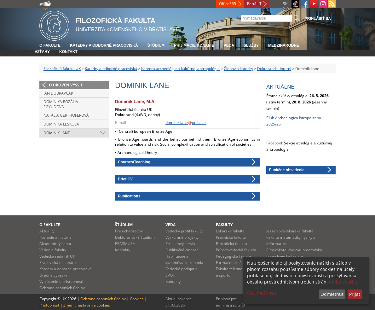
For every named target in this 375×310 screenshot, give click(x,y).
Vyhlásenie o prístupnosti (61, 281)
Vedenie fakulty (52, 250)
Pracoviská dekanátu (57, 262)
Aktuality (47, 231)
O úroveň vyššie (66, 85)
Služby (251, 45)
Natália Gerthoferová (66, 115)
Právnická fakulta (231, 237)
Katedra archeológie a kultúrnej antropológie (180, 68)
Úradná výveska (53, 275)
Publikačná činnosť (181, 250)
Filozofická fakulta (231, 243)
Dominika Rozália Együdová (60, 104)
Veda (229, 45)
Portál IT (254, 3)
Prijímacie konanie (194, 45)
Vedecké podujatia (181, 269)
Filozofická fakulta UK (62, 68)
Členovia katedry (238, 68)
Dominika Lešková (61, 124)
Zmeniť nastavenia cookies (86, 305)
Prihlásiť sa (318, 18)
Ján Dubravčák (58, 93)
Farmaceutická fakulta (235, 262)
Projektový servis (180, 243)
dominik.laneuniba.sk (185, 122)
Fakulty (224, 224)
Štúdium (156, 45)
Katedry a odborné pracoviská (104, 45)
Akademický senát (55, 243)
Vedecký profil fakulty (184, 231)
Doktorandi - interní (274, 68)
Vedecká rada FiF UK (57, 256)
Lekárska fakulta (230, 231)
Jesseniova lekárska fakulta (290, 231)
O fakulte (50, 45)
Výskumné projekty (182, 237)
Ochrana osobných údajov (62, 287)
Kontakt (68, 52)
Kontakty (122, 250)
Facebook (274, 143)
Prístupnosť (49, 305)
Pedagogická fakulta (233, 256)
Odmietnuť (331, 294)
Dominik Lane (56, 133)
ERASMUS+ (125, 243)
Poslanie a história (55, 237)
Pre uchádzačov (129, 231)
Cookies (137, 298)
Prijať (354, 294)
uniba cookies (343, 282)
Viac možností (261, 293)
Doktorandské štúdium (135, 237)
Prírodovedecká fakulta (236, 250)
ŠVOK (170, 275)
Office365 (227, 3)
